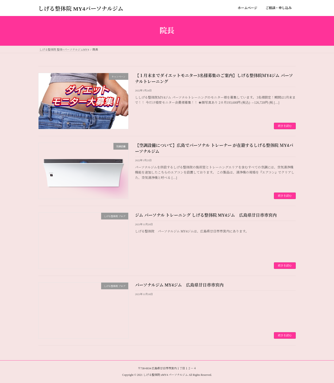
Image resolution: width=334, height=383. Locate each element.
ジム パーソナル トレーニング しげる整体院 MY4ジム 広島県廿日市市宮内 (206, 215)
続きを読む (285, 126)
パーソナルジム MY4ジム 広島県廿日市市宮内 (179, 285)
